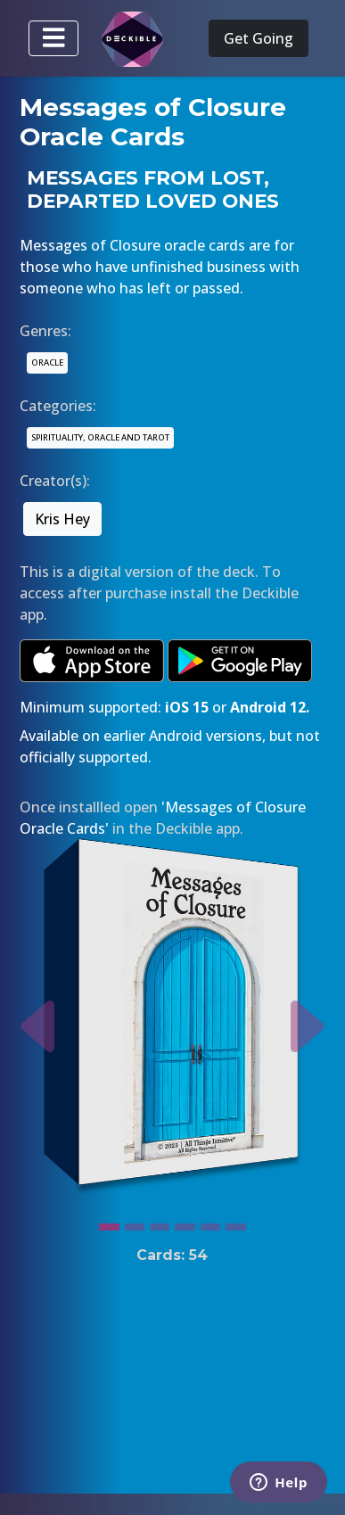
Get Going (258, 38)
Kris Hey (62, 519)
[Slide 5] (210, 1222)
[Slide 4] (184, 1222)
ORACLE (47, 362)
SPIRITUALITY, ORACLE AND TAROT (100, 437)
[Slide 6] (235, 1222)
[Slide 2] (134, 1222)
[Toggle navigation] (53, 38)
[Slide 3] (159, 1222)
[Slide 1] (109, 1222)
